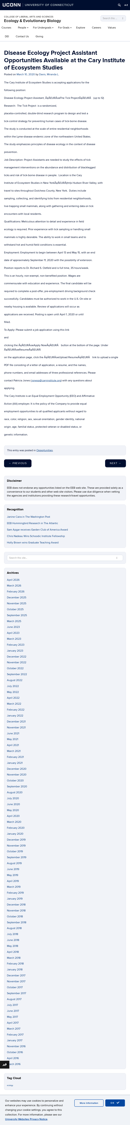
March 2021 (13, 751)
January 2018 (15, 969)
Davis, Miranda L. (49, 74)
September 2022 (17, 674)
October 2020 (15, 780)
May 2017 (12, 1017)
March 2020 (14, 822)
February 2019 (15, 892)
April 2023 (13, 633)
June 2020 (13, 804)
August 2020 (15, 792)
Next (115, 463)
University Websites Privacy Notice (26, 1119)
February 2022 (15, 709)
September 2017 (16, 993)
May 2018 (12, 946)
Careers (96, 27)
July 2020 (13, 798)
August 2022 (14, 680)
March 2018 (13, 958)
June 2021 (13, 733)
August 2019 (14, 863)
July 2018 (12, 934)
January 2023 (15, 650)
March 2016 (13, 1064)
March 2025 (14, 621)
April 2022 (13, 698)
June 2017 (13, 1011)
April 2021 (13, 745)
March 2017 (13, 1028)
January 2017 (14, 1040)
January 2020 (15, 833)
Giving (39, 36)
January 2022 (15, 715)
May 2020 (13, 810)
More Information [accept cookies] (89, 1103)
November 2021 (16, 727)
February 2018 (15, 963)
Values (112, 27)
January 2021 (15, 763)
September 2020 (17, 786)
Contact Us (22, 36)
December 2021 (16, 721)
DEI (7, 36)
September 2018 (16, 922)
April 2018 (13, 952)
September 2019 (16, 857)
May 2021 (12, 739)
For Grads (63, 27)
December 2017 (16, 975)
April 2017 (13, 1022)
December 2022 (16, 656)
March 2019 (13, 887)
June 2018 (13, 940)
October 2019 (15, 851)
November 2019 (16, 845)
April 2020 (13, 816)
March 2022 (14, 703)
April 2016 (13, 1058)
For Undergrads (42, 27)
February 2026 (15, 591)
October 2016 (15, 1052)
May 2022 (13, 692)
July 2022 (13, 686)
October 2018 (15, 916)
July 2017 (12, 1005)
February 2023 (15, 644)
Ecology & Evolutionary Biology (32, 20)
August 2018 (14, 928)
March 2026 (14, 585)
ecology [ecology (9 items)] (10, 1085)
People (22, 27)
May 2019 (12, 875)
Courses (6, 27)
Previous (18, 463)
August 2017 (14, 999)
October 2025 (15, 609)
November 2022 (16, 662)
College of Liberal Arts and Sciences (28, 16)
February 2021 (15, 757)
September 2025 (17, 615)
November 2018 (16, 910)
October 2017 (15, 987)
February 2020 (16, 828)
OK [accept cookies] (115, 1102)
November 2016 (16, 1046)
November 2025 (16, 603)
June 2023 (13, 627)
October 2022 (15, 668)
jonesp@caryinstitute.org (46, 380)
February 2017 (15, 1034)
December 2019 (16, 839)
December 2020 (16, 769)
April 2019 (13, 881)
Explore (80, 27)
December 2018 (16, 904)
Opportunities (44, 450)
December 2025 (16, 597)
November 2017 (16, 981)
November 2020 (16, 774)
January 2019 (15, 898)
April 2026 (13, 580)
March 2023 (14, 639)
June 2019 (13, 869)
